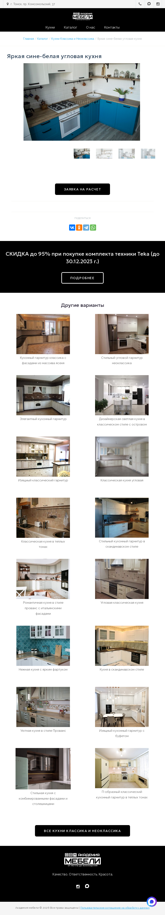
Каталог (70, 27)
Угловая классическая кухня (122, 602)
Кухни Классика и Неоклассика (72, 38)
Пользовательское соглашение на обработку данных (115, 907)
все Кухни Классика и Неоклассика (82, 831)
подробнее (82, 278)
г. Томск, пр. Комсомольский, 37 (33, 4)
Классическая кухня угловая (122, 480)
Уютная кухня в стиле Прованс (43, 731)
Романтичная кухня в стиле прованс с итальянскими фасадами (43, 608)
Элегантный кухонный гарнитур (43, 419)
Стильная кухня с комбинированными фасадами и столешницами (43, 798)
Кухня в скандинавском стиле (122, 669)
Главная (28, 38)
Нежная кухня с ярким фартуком (43, 669)
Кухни (50, 27)
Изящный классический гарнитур (43, 480)
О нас (90, 27)
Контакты (112, 27)
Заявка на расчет (82, 189)
